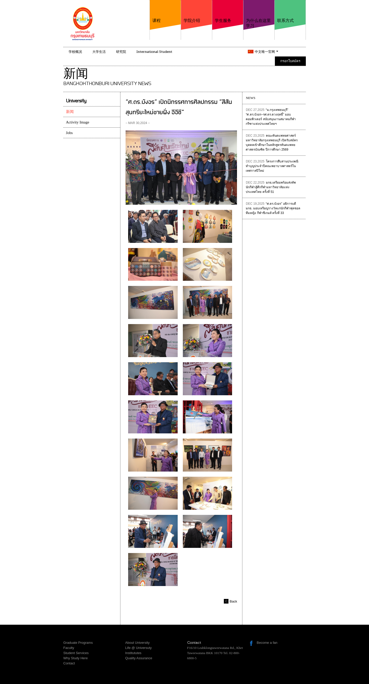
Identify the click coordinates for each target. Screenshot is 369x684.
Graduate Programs (78, 643)
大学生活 (99, 52)
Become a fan (267, 643)
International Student (154, 52)
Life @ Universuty (138, 648)
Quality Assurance (138, 658)
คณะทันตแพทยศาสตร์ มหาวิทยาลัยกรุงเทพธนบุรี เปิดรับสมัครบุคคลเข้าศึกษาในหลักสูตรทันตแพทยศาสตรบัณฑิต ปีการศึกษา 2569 (271, 142)
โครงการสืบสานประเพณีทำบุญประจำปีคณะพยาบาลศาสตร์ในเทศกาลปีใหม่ (272, 166)
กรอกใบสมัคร (290, 61)
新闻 (70, 112)
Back (233, 601)
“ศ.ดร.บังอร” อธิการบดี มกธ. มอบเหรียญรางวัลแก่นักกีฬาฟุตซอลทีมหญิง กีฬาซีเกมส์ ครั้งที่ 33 (273, 208)
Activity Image (77, 122)
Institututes (133, 653)
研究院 (121, 52)
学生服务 (227, 11)
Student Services (76, 653)
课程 (165, 11)
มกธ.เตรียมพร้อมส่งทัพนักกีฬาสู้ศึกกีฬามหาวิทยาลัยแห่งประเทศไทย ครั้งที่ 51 (271, 187)
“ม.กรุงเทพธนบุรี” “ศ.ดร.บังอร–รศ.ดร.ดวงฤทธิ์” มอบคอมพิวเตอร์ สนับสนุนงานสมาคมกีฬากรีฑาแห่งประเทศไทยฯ (271, 117)
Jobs (69, 133)
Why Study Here (75, 658)
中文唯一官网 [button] (266, 52)
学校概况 (75, 52)
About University (137, 643)
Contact (69, 663)
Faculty (68, 648)
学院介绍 (196, 11)
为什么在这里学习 (258, 14)
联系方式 (290, 11)
